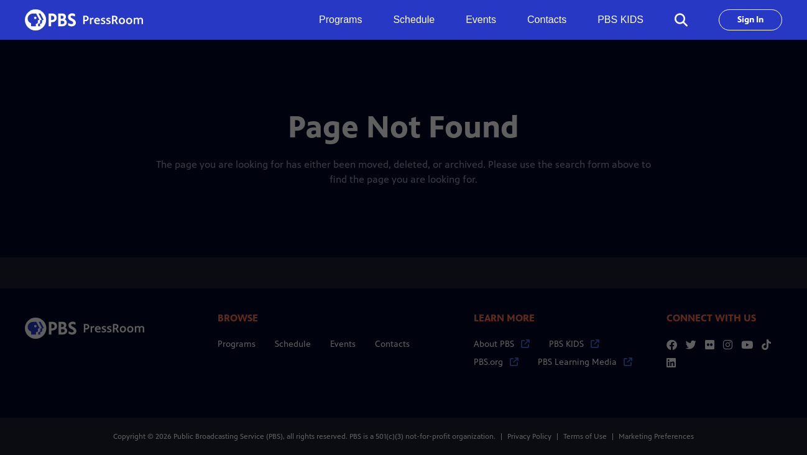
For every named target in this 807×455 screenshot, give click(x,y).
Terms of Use (585, 436)
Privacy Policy (529, 436)
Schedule (414, 19)
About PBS (502, 344)
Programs (237, 344)
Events (481, 19)
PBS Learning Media (585, 362)
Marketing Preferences (656, 436)
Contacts (546, 19)
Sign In (750, 19)
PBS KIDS (620, 19)
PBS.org (496, 362)
